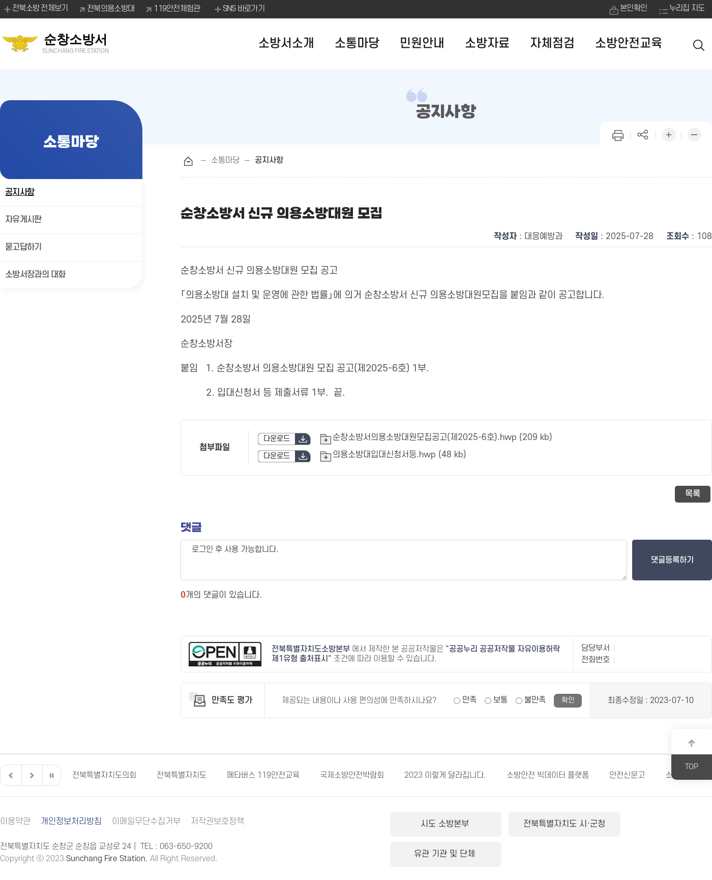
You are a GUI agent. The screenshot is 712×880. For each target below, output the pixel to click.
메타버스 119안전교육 (263, 775)
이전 (10, 775)
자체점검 (552, 43)
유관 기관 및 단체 (658, 824)
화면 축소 (694, 133)
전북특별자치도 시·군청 (549, 824)
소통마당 (357, 43)
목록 (692, 493)
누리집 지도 (686, 8)
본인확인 (632, 8)
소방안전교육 (628, 43)
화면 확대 (668, 133)
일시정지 (51, 775)
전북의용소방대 (111, 8)
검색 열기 (699, 44)
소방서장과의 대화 (35, 274)
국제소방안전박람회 (352, 775)
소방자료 (487, 43)
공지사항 (19, 192)
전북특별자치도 (181, 775)
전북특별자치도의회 (104, 775)
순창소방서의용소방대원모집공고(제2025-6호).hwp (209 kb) (442, 437)
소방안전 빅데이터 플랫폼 (548, 775)
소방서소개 (286, 43)
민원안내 (422, 43)
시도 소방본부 (441, 824)
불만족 (535, 700)
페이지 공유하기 (643, 133)
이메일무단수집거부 (146, 821)
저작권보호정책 (217, 821)
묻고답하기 (23, 247)
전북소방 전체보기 (35, 9)
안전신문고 (627, 775)
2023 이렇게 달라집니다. (445, 775)
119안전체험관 (177, 8)
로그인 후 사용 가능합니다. (404, 560)
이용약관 (15, 821)
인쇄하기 (618, 133)
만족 (469, 700)
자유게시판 (23, 219)
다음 (30, 775)
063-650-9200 (186, 846)
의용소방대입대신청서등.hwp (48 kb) (399, 454)
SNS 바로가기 (238, 9)
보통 (500, 700)
